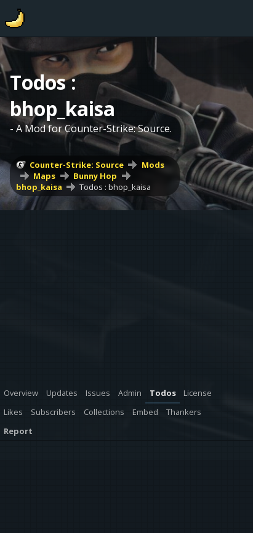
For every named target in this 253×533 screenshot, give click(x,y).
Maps (44, 175)
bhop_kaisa (39, 186)
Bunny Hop (95, 175)
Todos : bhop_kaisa (115, 186)
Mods (153, 164)
